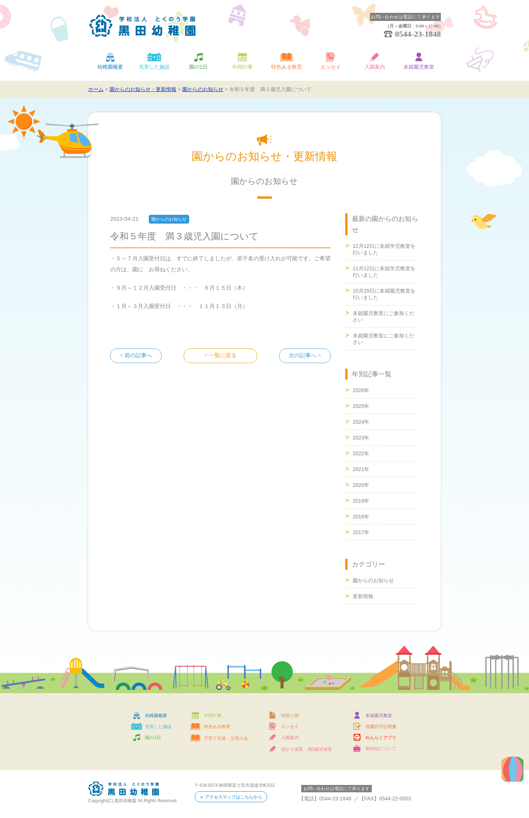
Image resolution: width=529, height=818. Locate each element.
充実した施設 (154, 67)
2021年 (361, 469)
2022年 (361, 453)
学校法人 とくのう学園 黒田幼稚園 (142, 26)
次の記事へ (302, 355)
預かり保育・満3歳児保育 (306, 749)
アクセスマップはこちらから (233, 797)
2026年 (361, 390)
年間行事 (242, 67)
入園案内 (374, 67)
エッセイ (330, 67)
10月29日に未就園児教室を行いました (384, 294)
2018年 (361, 517)
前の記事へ (138, 355)
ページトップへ (492, 457)
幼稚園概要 (110, 67)
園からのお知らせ (373, 580)
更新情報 (363, 596)
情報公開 (290, 715)
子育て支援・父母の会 (226, 738)
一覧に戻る (223, 355)
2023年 (361, 438)
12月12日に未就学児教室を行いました (384, 249)
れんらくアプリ (381, 737)
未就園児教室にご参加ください (383, 316)
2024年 (361, 422)
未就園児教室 (418, 67)
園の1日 (198, 67)
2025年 (361, 406)
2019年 (361, 501)
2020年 (361, 485)
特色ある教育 (286, 67)
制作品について (381, 748)
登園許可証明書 (381, 726)
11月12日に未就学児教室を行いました (384, 271)
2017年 (361, 532)
